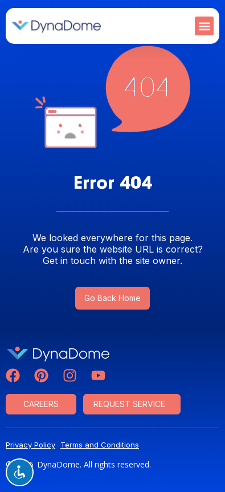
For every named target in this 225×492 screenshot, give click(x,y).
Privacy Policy (30, 444)
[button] (204, 26)
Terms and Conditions (99, 444)
